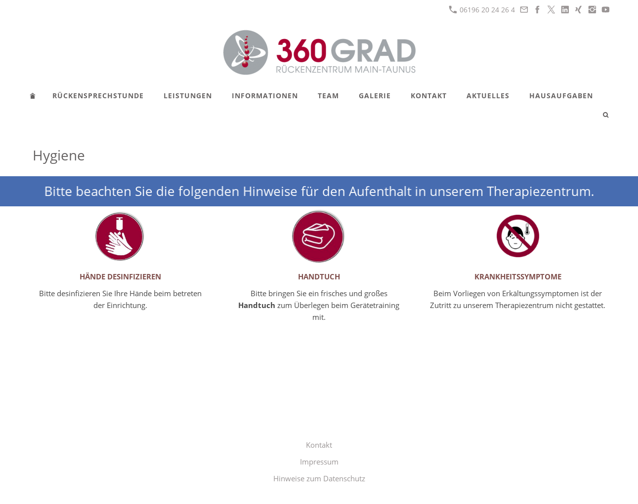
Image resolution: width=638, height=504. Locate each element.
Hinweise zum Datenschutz (319, 478)
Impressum (319, 461)
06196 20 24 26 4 (482, 9)
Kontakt (319, 445)
